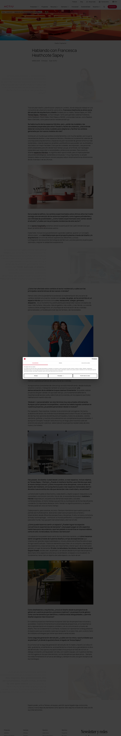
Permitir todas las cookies (85, 375)
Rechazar (36, 375)
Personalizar (61, 375)
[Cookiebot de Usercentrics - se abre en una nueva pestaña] (89, 359)
